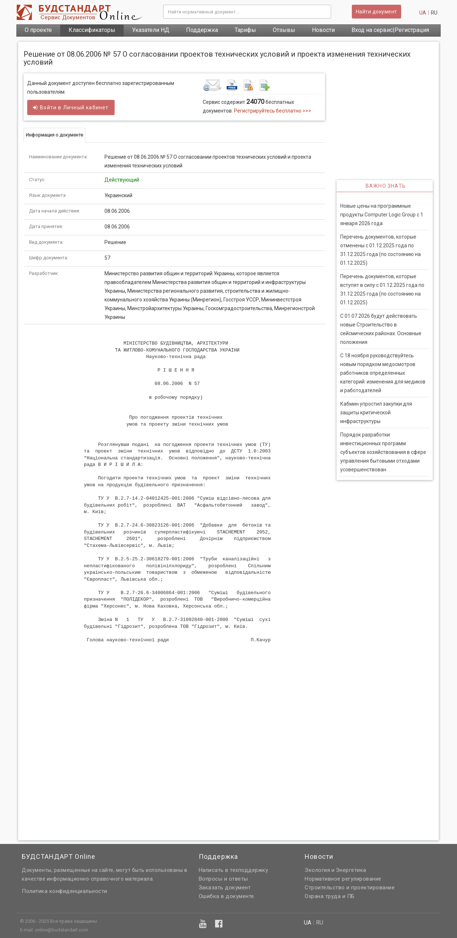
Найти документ (376, 12)
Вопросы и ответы (223, 879)
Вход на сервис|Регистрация (390, 30)
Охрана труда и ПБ (330, 896)
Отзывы (284, 30)
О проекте (38, 30)
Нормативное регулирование (343, 879)
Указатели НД (150, 30)
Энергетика (351, 870)
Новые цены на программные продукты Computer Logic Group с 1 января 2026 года (381, 214)
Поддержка (202, 30)
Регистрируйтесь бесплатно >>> (272, 111)
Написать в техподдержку (233, 870)
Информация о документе (54, 135)
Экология (317, 870)
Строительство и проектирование (350, 887)
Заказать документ (225, 887)
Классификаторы (92, 30)
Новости (323, 30)
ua (422, 13)
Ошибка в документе (226, 896)
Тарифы (245, 30)
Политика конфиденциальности (64, 891)
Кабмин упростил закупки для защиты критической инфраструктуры (376, 412)
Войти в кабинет (71, 107)
